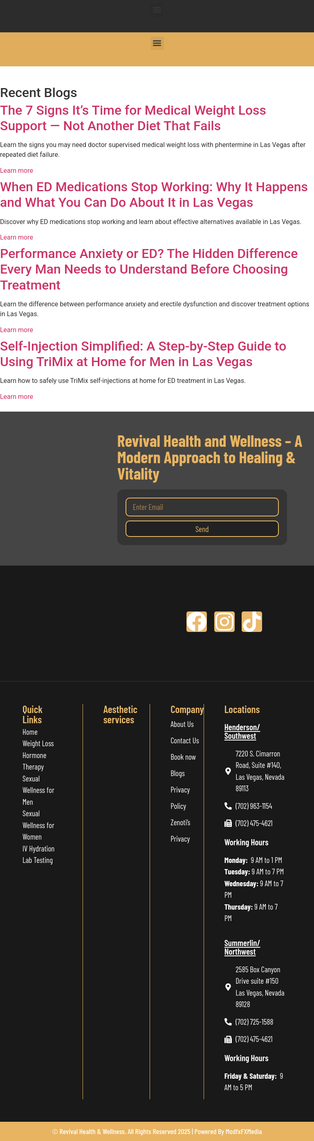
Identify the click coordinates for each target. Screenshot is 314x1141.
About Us (182, 724)
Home (30, 731)
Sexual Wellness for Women (39, 824)
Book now (183, 756)
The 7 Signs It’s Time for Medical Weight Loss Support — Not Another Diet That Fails (133, 118)
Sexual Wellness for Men (38, 790)
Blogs (177, 773)
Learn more (16, 170)
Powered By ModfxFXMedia (228, 1131)
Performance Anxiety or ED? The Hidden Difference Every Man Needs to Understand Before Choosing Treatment (149, 269)
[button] (157, 10)
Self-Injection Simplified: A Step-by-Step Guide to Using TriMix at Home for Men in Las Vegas (143, 353)
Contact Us (184, 740)
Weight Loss (38, 743)
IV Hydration (38, 848)
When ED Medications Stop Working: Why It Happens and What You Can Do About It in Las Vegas (154, 194)
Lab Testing (37, 860)
